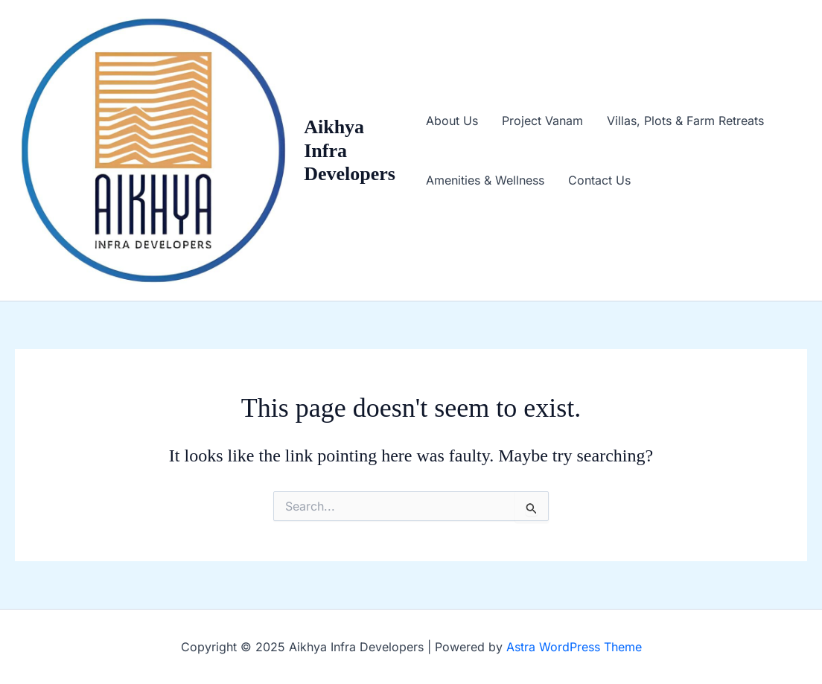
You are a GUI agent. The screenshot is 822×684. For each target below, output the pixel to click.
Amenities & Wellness (485, 180)
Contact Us (599, 180)
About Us (452, 120)
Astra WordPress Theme (574, 646)
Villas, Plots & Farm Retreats (685, 120)
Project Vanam (542, 120)
